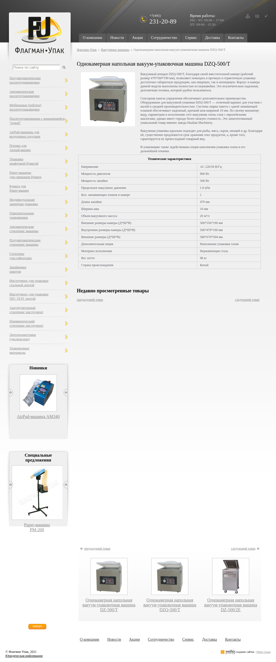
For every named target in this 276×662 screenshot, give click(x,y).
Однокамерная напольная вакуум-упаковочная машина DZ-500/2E (230, 605)
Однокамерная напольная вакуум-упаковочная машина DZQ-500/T (169, 605)
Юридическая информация (23, 656)
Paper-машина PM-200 (37, 527)
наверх (37, 626)
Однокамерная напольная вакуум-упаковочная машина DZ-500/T (109, 605)
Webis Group (263, 651)
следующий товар (247, 300)
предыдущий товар (90, 300)
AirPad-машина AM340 (38, 416)
